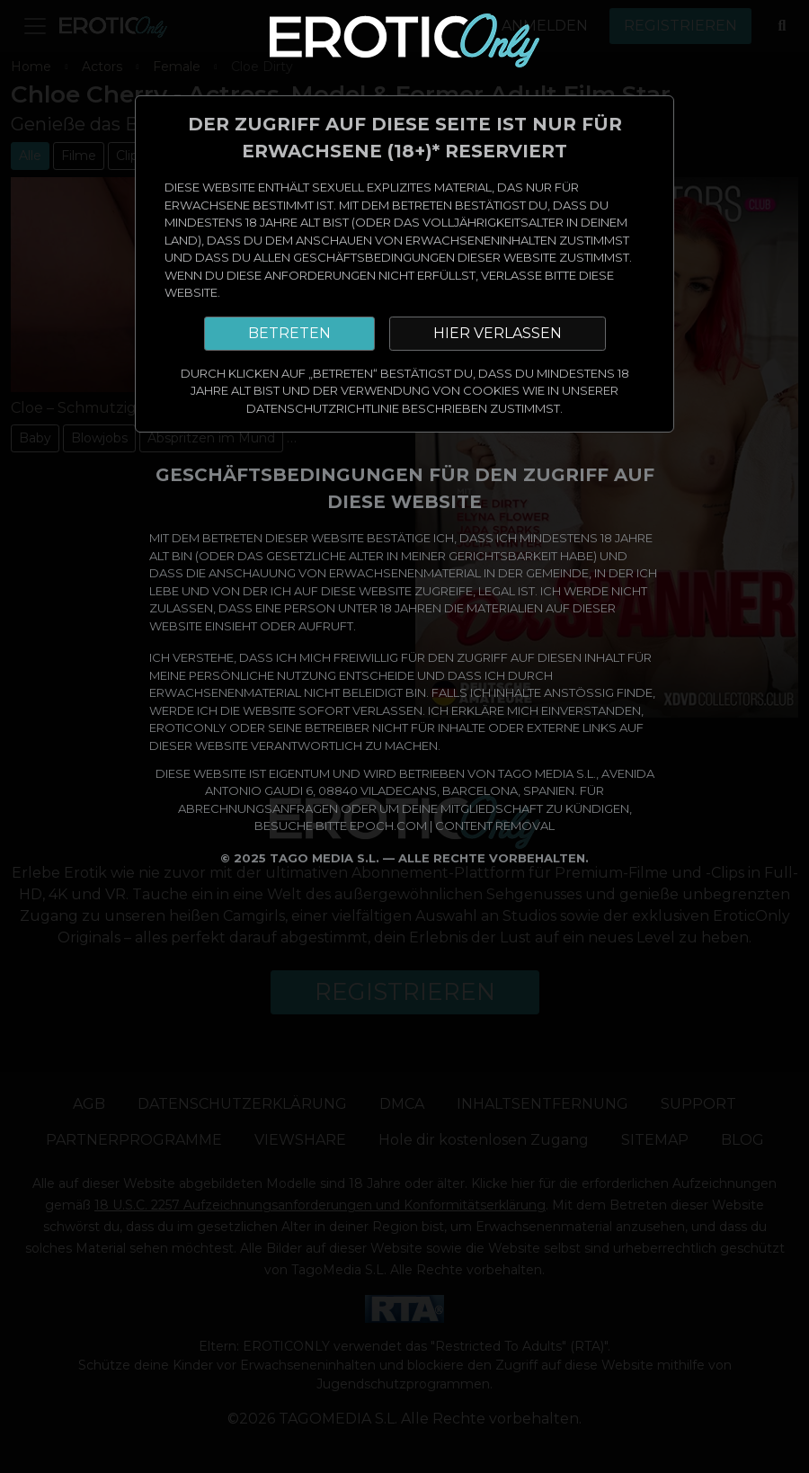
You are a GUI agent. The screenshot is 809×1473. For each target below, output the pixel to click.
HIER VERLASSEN (497, 333)
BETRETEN (289, 333)
